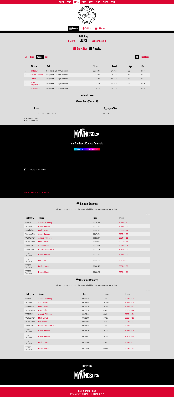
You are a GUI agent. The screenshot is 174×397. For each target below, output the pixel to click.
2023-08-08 (123, 246)
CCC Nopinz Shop (87, 392)
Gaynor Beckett (36, 75)
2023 (83, 2)
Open (32, 56)
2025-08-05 (123, 249)
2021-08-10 (123, 222)
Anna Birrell (43, 302)
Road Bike (145, 56)
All (26, 56)
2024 (76, 2)
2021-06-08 (129, 330)
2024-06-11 (123, 238)
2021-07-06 (123, 226)
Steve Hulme (43, 246)
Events (73, 28)
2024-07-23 (129, 322)
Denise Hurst (43, 272)
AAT (46, 56)
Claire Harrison (44, 226)
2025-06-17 (129, 336)
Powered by (87, 372)
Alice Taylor (42, 310)
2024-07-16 (129, 348)
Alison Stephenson (35, 83)
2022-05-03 (129, 302)
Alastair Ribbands (45, 238)
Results (95, 48)
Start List (80, 48)
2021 (98, 2)
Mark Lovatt (43, 230)
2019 (113, 2)
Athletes (100, 28)
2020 (105, 2)
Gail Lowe (34, 71)
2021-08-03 (129, 299)
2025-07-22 (129, 326)
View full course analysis (36, 192)
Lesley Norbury (36, 88)
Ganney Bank (99, 40)
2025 (69, 2)
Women (39, 56)
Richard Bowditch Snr (47, 249)
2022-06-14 (123, 230)
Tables (86, 28)
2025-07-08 (123, 234)
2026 (61, 2)
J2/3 (71, 40)
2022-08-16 (129, 306)
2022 (91, 2)
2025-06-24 (129, 310)
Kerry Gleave (35, 79)
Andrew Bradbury (45, 222)
